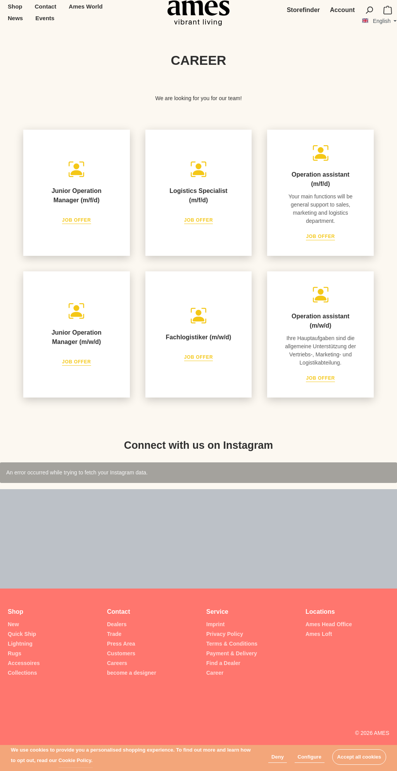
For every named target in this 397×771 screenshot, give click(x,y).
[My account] (342, 10)
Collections (22, 673)
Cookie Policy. (76, 760)
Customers (121, 653)
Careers (117, 663)
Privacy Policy (224, 634)
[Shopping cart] (387, 10)
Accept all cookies (359, 757)
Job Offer (76, 220)
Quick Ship (22, 634)
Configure (309, 757)
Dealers (117, 624)
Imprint (215, 624)
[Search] (369, 10)
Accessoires (24, 663)
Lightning (20, 644)
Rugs (14, 653)
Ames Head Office (329, 624)
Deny (277, 757)
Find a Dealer (223, 663)
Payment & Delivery (231, 653)
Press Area (121, 644)
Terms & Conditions (231, 644)
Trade (114, 634)
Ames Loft (319, 634)
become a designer (131, 673)
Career (214, 673)
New (13, 624)
